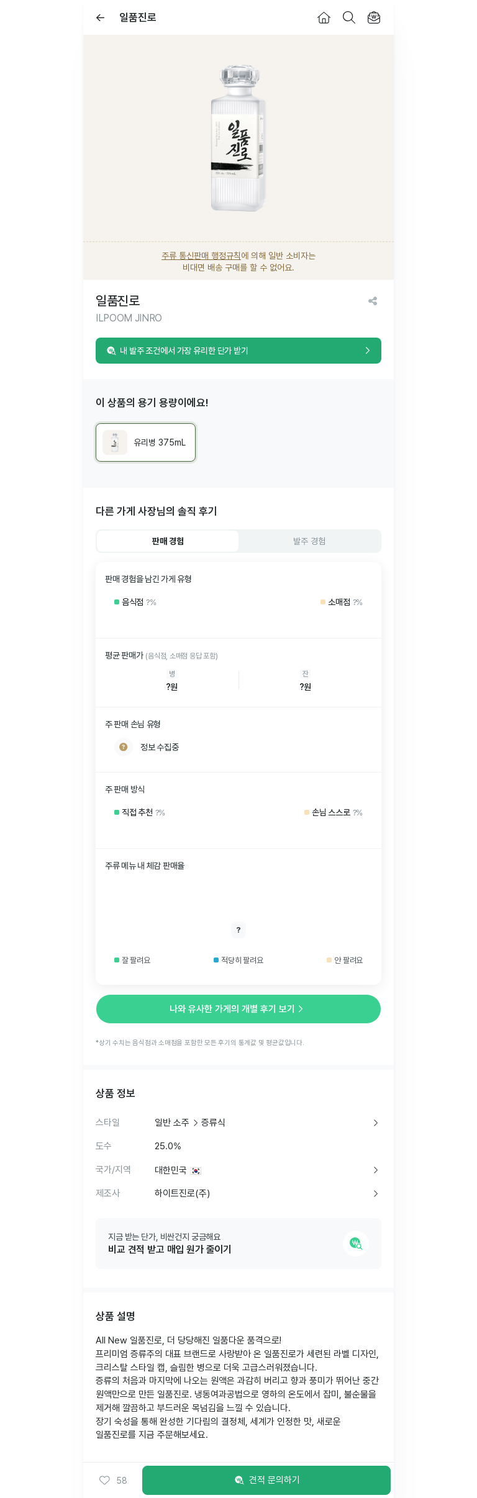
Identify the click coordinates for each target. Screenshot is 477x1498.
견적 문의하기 (266, 1480)
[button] (113, 1480)
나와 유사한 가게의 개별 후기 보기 (238, 1009)
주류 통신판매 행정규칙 (201, 256)
